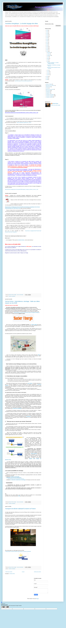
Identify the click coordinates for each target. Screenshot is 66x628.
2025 (47, 30)
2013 (47, 48)
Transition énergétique (11, 296)
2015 (47, 45)
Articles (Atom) (12, 573)
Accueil (23, 571)
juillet (48, 58)
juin (48, 59)
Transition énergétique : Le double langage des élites (21, 23)
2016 (47, 43)
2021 (47, 36)
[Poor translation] (7, 607)
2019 (47, 39)
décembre (49, 52)
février (48, 73)
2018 (47, 40)
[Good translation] (3, 607)
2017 (47, 42)
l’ (34, 324)
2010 (47, 76)
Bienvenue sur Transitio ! (50, 85)
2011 (47, 51)
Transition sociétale (49, 97)
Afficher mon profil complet (55, 105)
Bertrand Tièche (55, 103)
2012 (47, 49)
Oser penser (48, 90)
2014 (47, 46)
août (48, 56)
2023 (47, 33)
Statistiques (48, 91)
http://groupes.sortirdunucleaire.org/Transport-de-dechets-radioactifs (18, 551)
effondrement (48, 86)
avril (48, 70)
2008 (47, 79)
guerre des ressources (50, 89)
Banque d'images (49, 84)
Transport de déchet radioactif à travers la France (20, 508)
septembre (49, 55)
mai (48, 61)
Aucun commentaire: (20, 294)
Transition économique (50, 94)
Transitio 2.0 (48, 93)
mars (48, 71)
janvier (48, 74)
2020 (47, 37)
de (15, 476)
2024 (47, 31)
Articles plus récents (8, 571)
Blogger (37, 598)
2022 (47, 34)
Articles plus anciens (37, 571)
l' (28, 416)
